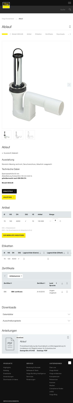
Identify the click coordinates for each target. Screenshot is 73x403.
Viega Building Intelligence (36, 373)
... (16, 19)
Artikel (29, 34)
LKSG (51, 392)
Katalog (6, 370)
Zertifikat (7, 283)
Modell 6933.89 (17, 34)
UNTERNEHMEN (55, 363)
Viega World (53, 370)
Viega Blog (53, 394)
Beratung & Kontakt (33, 367)
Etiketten (38, 34)
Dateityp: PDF (42, 351)
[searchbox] (35, 10)
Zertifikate (49, 34)
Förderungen (30, 379)
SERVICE (29, 363)
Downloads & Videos (10, 379)
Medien (52, 385)
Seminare (29, 376)
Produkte (7, 363)
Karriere (52, 382)
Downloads (61, 34)
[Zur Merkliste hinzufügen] (70, 27)
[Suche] (70, 10)
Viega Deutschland (8, 19)
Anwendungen (8, 376)
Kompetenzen (54, 376)
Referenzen (53, 379)
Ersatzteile (7, 373)
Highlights (7, 367)
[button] (36, 314)
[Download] (62, 283)
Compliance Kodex (56, 388)
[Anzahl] (55, 220)
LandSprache (52, 284)
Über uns (52, 367)
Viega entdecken (55, 373)
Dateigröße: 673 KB (27, 351)
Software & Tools (32, 370)
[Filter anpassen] (15, 276)
